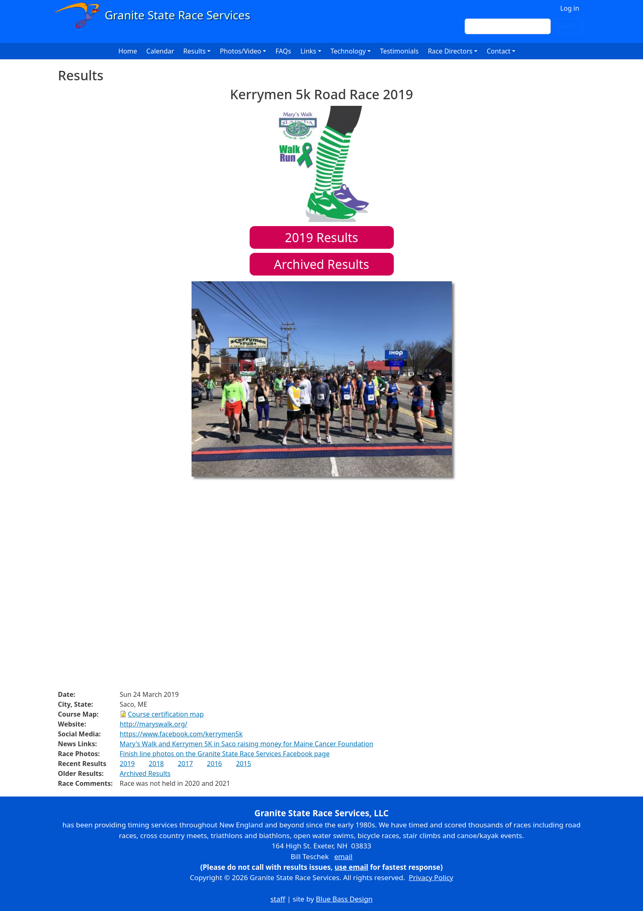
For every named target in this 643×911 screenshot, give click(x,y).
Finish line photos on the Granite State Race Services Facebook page (225, 753)
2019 (127, 763)
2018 (156, 763)
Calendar (160, 51)
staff (277, 899)
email (343, 856)
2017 (185, 763)
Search (566, 26)
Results (321, 237)
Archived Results (321, 264)
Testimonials (399, 51)
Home (127, 51)
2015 (243, 763)
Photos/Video (241, 51)
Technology (348, 51)
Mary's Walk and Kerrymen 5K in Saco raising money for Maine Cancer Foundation (247, 743)
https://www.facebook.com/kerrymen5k (181, 733)
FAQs (283, 51)
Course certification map (166, 714)
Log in (569, 8)
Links (308, 51)
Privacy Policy (431, 877)
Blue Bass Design (344, 899)
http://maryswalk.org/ (153, 724)
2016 (214, 763)
